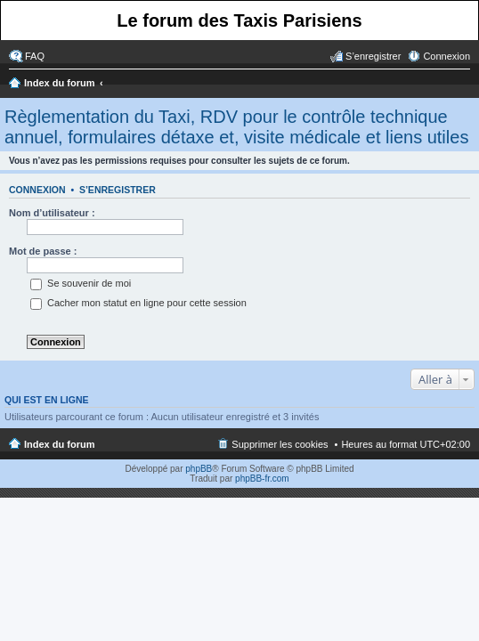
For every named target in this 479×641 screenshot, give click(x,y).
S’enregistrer (117, 189)
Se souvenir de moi (80, 283)
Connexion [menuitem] (446, 56)
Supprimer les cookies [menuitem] (279, 444)
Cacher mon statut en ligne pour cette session (138, 302)
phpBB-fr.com (262, 478)
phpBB (198, 469)
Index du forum (59, 82)
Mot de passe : (43, 251)
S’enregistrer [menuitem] (373, 56)
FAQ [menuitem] (35, 56)
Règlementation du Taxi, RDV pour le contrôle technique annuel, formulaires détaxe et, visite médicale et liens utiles (236, 127)
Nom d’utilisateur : (52, 212)
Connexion (37, 189)
